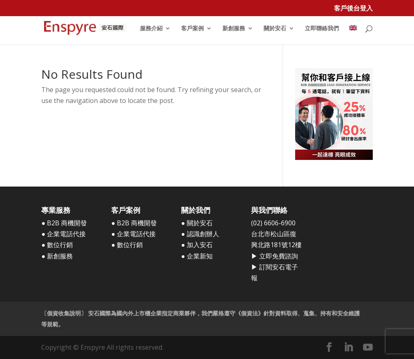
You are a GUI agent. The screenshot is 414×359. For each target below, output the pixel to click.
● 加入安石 (197, 244)
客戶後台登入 (353, 9)
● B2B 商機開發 (64, 222)
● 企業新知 (197, 256)
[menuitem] (353, 34)
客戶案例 (192, 28)
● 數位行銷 (57, 244)
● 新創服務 (57, 256)
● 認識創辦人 (200, 233)
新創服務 (233, 28)
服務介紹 (151, 28)
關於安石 (275, 28)
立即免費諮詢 (278, 256)
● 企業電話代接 (63, 233)
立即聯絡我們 (322, 28)
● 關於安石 (197, 222)
